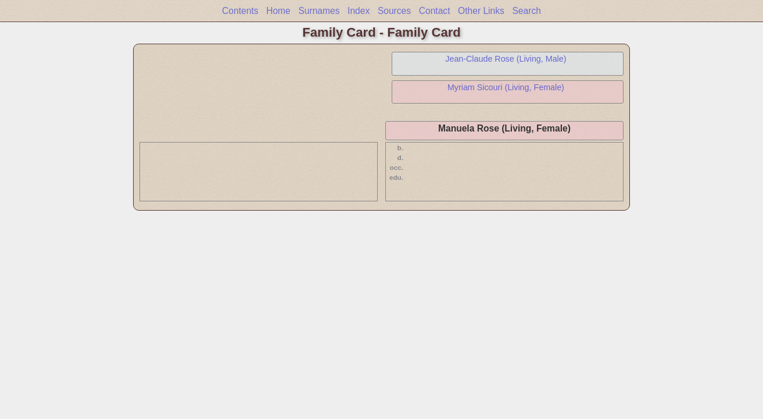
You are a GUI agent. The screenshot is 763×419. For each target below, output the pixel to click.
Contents (240, 11)
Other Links (481, 11)
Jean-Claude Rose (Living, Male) (505, 58)
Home (278, 11)
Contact (434, 11)
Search (526, 11)
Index (359, 11)
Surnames (318, 11)
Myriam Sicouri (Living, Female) (505, 87)
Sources (394, 11)
